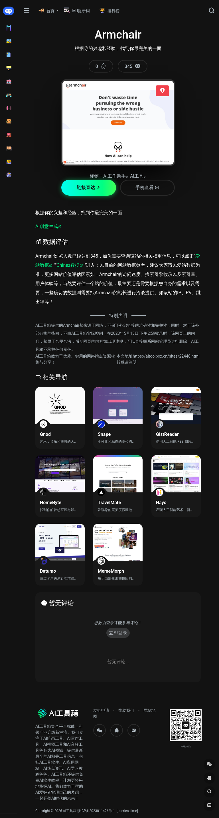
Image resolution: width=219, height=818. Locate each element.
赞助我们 (126, 710)
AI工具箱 (69, 811)
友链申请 (101, 710)
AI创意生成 (46, 226)
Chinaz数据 (68, 265)
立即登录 (118, 632)
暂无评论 (61, 603)
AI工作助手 (114, 176)
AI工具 (136, 176)
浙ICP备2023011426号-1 (96, 811)
